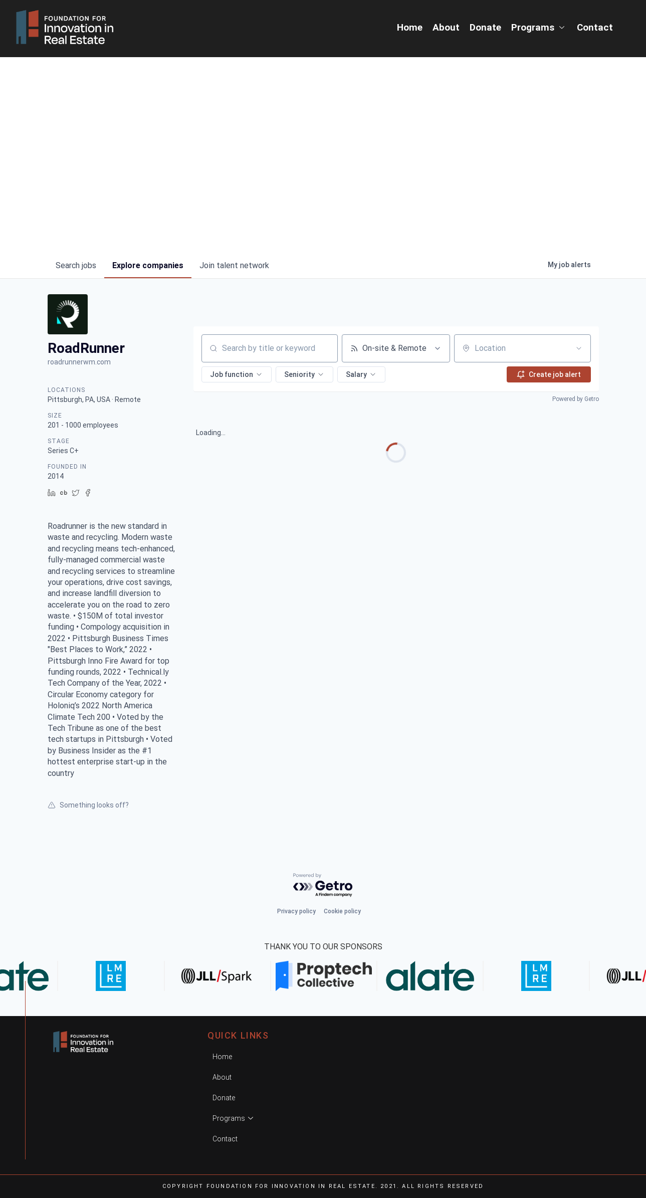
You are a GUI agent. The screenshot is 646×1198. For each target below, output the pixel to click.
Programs (539, 27)
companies (147, 265)
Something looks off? (88, 805)
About (446, 27)
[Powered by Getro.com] (323, 885)
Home (409, 27)
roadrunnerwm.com (79, 362)
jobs (76, 265)
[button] (236, 374)
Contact (595, 27)
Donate (485, 27)
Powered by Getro (575, 399)
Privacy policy (296, 911)
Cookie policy (342, 911)
